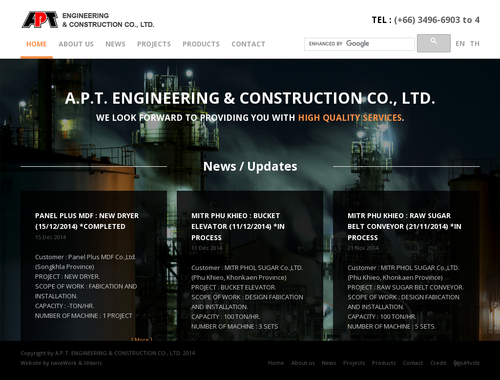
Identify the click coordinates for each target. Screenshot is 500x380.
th (474, 43)
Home (36, 43)
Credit (438, 362)
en (460, 43)
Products (201, 43)
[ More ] (141, 339)
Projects (154, 43)
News (115, 43)
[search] (358, 43)
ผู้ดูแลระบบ (466, 362)
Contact (248, 43)
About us (76, 43)
